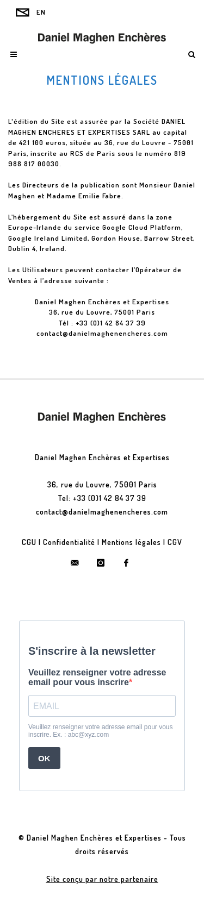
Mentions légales (131, 542)
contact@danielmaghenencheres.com (102, 333)
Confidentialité (69, 542)
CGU (29, 542)
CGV (175, 542)
